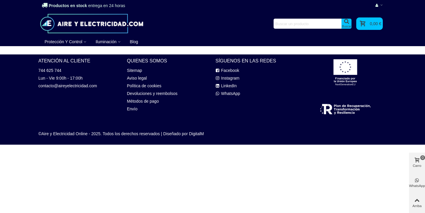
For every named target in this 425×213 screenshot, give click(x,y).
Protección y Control (63, 41)
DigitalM (196, 133)
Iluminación (106, 41)
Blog (134, 41)
